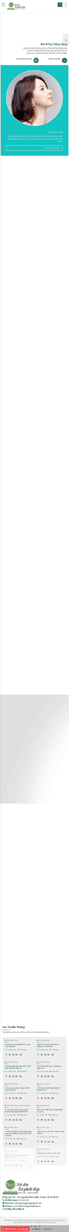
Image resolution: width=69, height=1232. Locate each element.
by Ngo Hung (23, 1049)
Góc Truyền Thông (12, 1040)
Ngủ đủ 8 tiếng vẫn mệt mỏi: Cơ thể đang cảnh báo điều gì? (18, 1067)
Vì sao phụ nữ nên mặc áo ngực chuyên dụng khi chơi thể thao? (16, 1111)
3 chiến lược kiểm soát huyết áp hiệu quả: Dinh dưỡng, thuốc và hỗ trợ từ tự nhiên (18, 1133)
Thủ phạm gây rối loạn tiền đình (48, 1153)
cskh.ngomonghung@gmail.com (28, 1203)
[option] (34, 40)
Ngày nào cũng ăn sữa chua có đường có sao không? (48, 1045)
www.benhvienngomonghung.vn (26, 1206)
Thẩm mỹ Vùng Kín (25, 1105)
